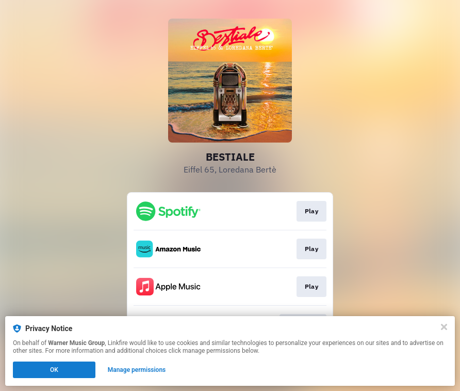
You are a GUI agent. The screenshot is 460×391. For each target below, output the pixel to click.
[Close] (444, 327)
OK (54, 369)
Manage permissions (137, 369)
